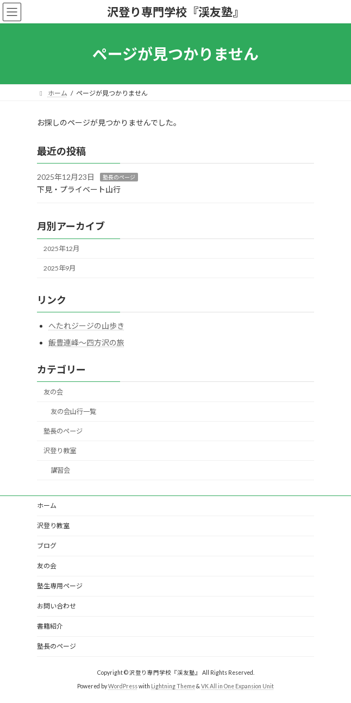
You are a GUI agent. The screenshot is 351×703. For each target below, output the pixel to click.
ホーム (47, 505)
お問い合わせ (56, 606)
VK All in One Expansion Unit (237, 686)
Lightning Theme (173, 686)
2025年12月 (61, 248)
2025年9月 (59, 268)
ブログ (47, 546)
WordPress (122, 686)
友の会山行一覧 (73, 411)
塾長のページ (119, 177)
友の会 (53, 392)
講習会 (60, 471)
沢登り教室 (59, 451)
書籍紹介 (50, 626)
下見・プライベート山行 (79, 189)
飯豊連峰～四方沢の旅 (86, 342)
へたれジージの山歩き (86, 325)
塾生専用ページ (60, 586)
